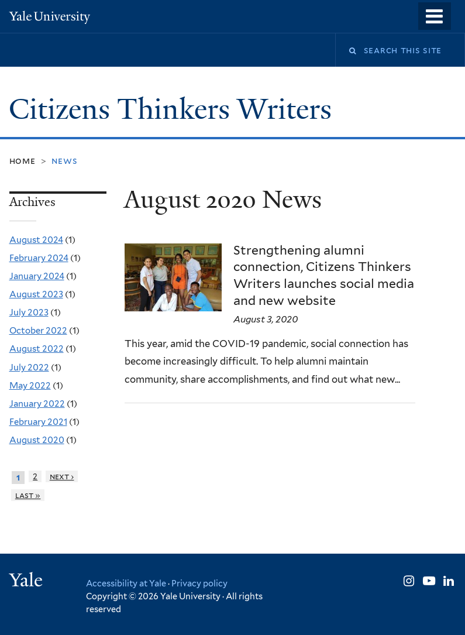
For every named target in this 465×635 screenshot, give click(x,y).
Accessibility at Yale (126, 583)
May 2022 (30, 385)
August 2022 (36, 349)
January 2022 (37, 404)
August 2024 (36, 240)
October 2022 (38, 330)
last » (28, 495)
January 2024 (36, 276)
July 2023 (29, 312)
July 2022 (29, 367)
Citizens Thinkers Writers (174, 109)
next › (62, 476)
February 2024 (38, 258)
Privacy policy (199, 583)
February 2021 (38, 422)
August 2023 (36, 294)
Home (22, 160)
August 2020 (36, 440)
